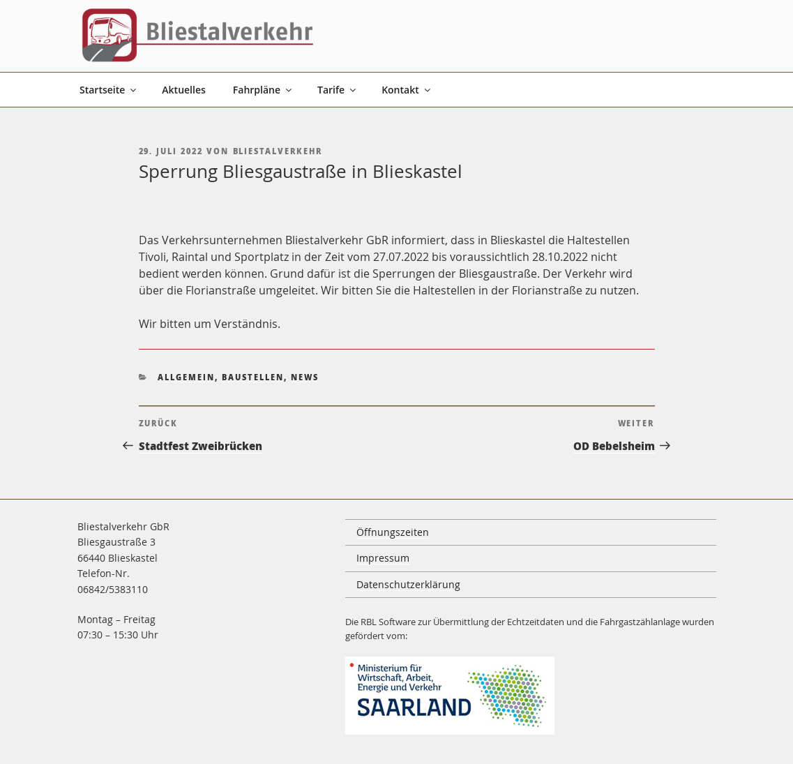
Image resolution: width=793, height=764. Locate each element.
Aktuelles (183, 89)
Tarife (337, 89)
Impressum (382, 557)
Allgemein (186, 377)
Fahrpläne (263, 89)
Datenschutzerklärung (408, 584)
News (305, 377)
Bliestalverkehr (278, 151)
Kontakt (407, 89)
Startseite (109, 89)
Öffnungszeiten (392, 532)
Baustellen (253, 377)
